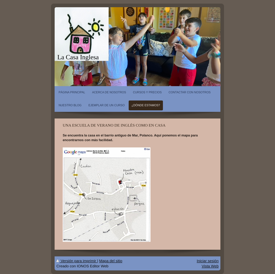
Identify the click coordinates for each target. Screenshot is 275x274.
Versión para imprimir (76, 261)
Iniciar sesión (208, 261)
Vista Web (210, 266)
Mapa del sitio (110, 261)
